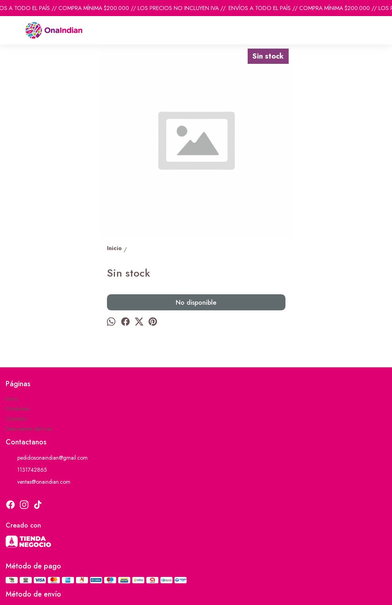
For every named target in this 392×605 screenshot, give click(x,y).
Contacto (16, 419)
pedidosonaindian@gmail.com (47, 457)
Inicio (12, 399)
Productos (17, 409)
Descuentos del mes (29, 429)
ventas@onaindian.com (38, 482)
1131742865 (26, 470)
